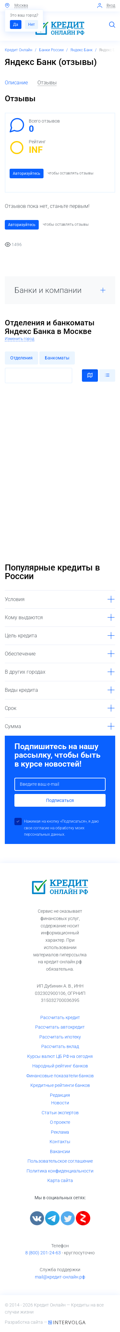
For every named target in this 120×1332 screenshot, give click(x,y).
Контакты (60, 1141)
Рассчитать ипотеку (60, 1036)
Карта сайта (60, 1180)
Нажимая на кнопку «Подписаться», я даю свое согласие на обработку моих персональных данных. (61, 828)
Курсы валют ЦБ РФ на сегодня (60, 1056)
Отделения (21, 357)
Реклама (60, 1132)
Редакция (60, 1095)
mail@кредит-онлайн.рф (60, 1276)
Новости (60, 1102)
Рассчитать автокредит (60, 1027)
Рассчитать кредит (60, 1017)
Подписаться (60, 800)
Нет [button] (31, 24)
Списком (107, 375)
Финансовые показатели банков (60, 1075)
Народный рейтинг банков (60, 1065)
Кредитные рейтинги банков (60, 1085)
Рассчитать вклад (60, 1046)
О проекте (60, 1122)
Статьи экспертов (60, 1112)
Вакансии (60, 1151)
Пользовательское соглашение (60, 1161)
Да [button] (15, 24)
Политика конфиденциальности (60, 1170)
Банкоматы (57, 357)
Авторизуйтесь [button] (26, 173)
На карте (89, 375)
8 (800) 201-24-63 (43, 1252)
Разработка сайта (24, 1322)
